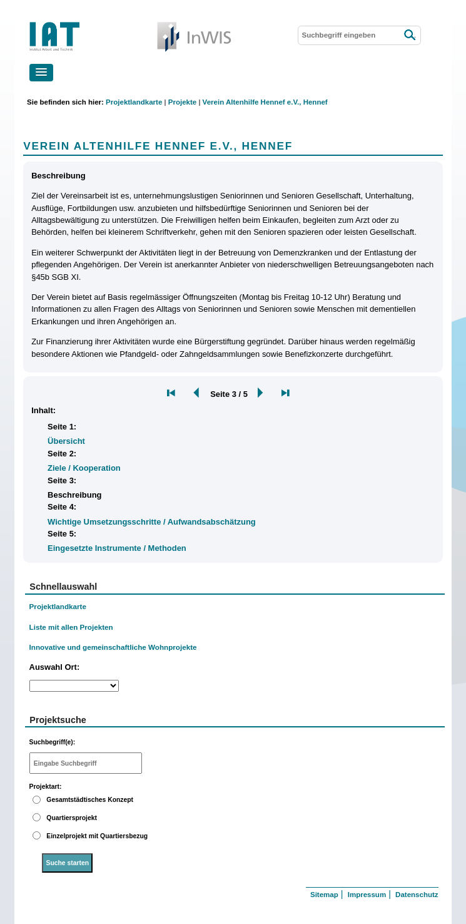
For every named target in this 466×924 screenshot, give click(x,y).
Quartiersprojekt (71, 817)
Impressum (367, 894)
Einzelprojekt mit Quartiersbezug (97, 836)
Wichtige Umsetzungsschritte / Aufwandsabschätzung (152, 521)
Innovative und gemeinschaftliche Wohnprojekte (113, 647)
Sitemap (324, 894)
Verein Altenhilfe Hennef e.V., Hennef (265, 102)
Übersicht (66, 441)
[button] (41, 72)
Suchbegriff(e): (52, 742)
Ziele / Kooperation (84, 468)
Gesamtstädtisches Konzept (89, 799)
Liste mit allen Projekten (71, 627)
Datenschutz (416, 894)
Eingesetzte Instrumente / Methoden (117, 548)
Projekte (182, 102)
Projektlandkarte (134, 102)
